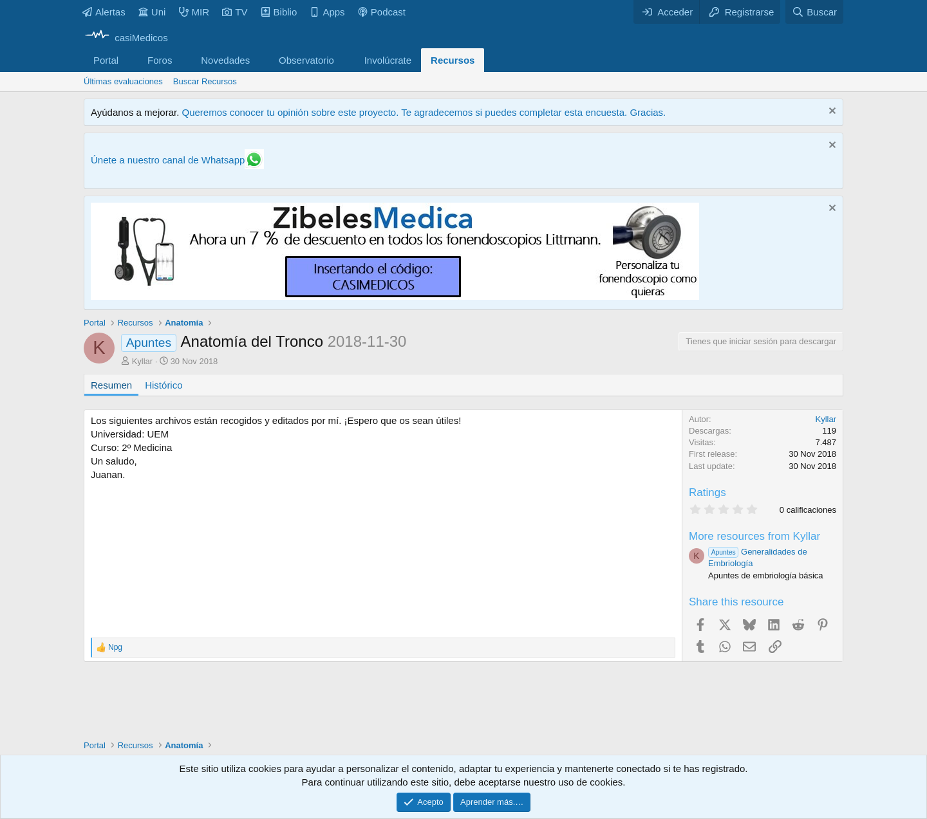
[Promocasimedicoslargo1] (395, 296)
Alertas (104, 11)
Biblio (279, 11)
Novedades (225, 60)
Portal (105, 60)
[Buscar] (814, 12)
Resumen (111, 385)
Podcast (382, 11)
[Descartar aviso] (830, 112)
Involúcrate (387, 60)
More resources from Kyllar (754, 536)
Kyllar (142, 361)
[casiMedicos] (126, 37)
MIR (194, 11)
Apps (327, 11)
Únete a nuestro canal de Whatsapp (168, 159)
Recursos (452, 60)
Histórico (163, 385)
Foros (159, 60)
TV (234, 11)
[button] (129, 60)
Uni (152, 11)
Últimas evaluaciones (123, 81)
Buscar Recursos (205, 81)
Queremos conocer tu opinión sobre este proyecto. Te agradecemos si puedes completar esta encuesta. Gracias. (424, 112)
